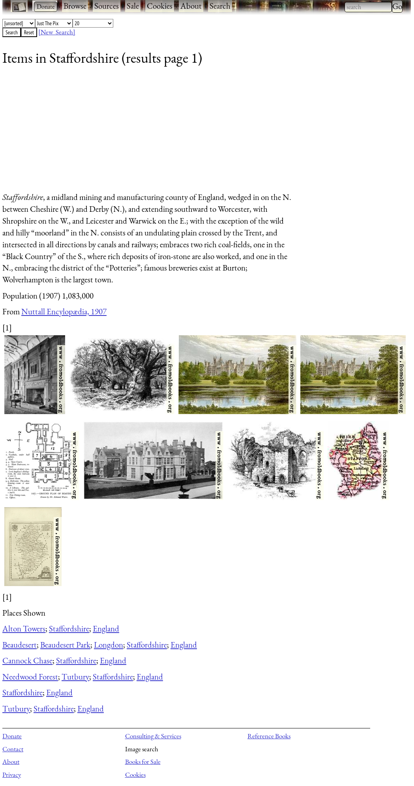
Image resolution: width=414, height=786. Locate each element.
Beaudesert (19, 644)
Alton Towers (23, 628)
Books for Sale (143, 761)
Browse (75, 5)
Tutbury (75, 676)
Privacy (11, 774)
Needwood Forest (30, 676)
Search (220, 5)
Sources (106, 5)
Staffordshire (69, 628)
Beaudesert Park (65, 644)
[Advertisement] (201, 132)
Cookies (159, 5)
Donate (12, 736)
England (106, 628)
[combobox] (368, 7)
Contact (12, 749)
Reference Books (268, 736)
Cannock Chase (27, 660)
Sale (133, 5)
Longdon (108, 644)
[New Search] (56, 32)
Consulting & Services (153, 736)
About (191, 5)
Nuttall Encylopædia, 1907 (64, 311)
